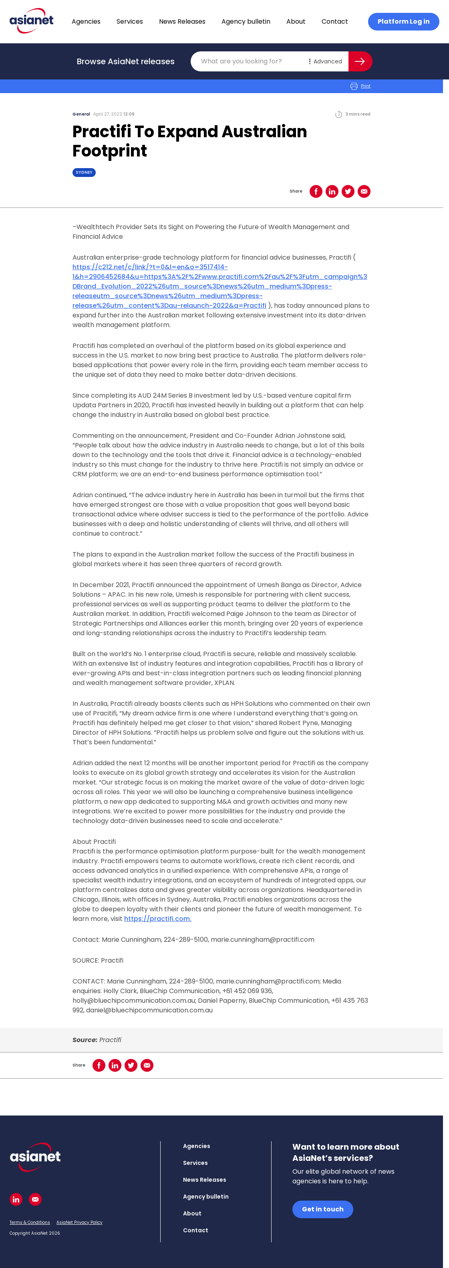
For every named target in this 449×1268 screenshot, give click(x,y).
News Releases (182, 21)
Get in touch (323, 1209)
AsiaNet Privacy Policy (79, 1222)
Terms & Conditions (30, 1222)
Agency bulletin (245, 21)
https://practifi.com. (157, 918)
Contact (335, 21)
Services (130, 21)
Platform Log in (404, 21)
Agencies (86, 21)
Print (360, 86)
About (296, 21)
